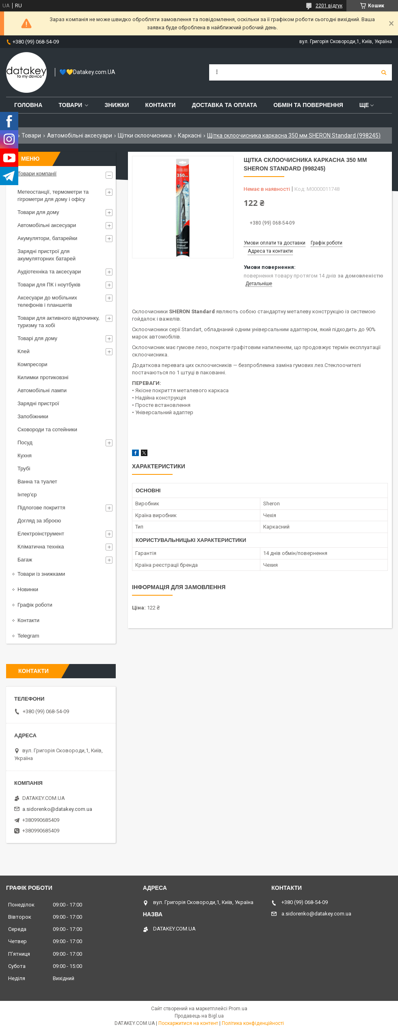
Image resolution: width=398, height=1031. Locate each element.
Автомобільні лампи (42, 390)
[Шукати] (384, 72)
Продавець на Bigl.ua (199, 1016)
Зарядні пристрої (38, 403)
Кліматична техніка (40, 547)
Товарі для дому (37, 338)
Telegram (28, 636)
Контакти (160, 105)
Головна (28, 105)
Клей (23, 351)
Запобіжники (32, 416)
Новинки (27, 589)
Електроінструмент (40, 534)
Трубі (23, 468)
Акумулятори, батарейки (47, 238)
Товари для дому (38, 212)
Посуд (24, 442)
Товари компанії (36, 173)
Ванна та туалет (37, 481)
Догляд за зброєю (39, 521)
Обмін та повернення (308, 105)
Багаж (24, 560)
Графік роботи (34, 605)
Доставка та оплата (224, 105)
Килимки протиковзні (42, 377)
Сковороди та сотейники (47, 429)
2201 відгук (329, 6)
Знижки (116, 105)
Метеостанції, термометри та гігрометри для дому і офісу (53, 195)
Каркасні (189, 135)
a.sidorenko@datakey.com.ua (57, 809)
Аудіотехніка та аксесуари (49, 272)
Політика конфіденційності (253, 1023)
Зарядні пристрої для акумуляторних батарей (46, 255)
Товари (70, 105)
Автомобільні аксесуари (79, 135)
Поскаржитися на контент (188, 1023)
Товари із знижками (41, 574)
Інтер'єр (27, 494)
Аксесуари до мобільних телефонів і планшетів (47, 301)
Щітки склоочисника (145, 135)
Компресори (32, 364)
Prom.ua (238, 1008)
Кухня (24, 455)
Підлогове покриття (41, 508)
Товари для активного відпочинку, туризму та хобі (58, 321)
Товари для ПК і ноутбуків (48, 285)
